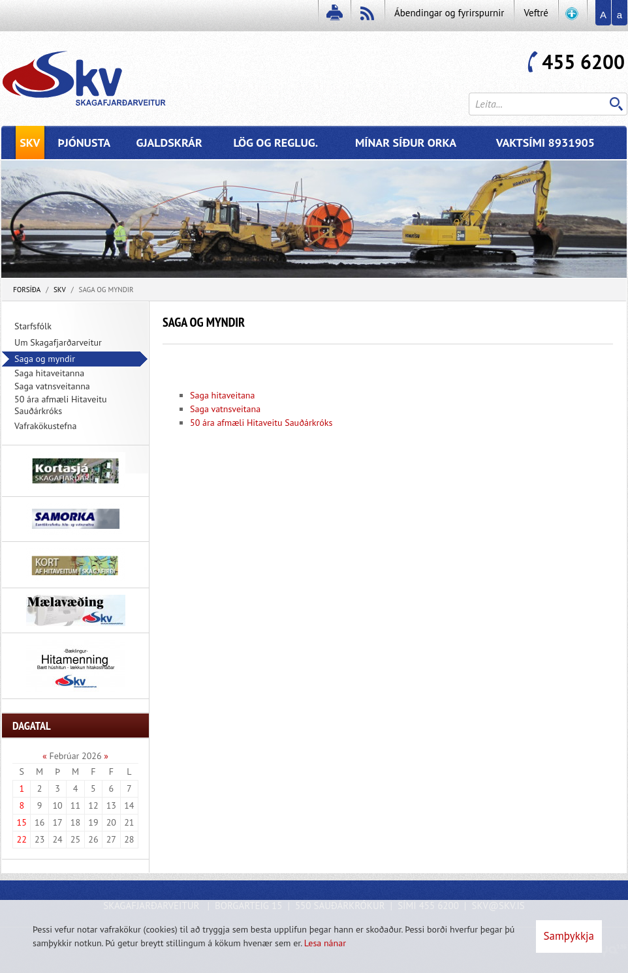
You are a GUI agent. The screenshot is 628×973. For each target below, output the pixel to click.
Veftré (536, 13)
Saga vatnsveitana (225, 409)
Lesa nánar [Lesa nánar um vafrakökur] (325, 943)
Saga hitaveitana (222, 395)
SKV (60, 289)
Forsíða (26, 289)
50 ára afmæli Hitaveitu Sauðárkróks (261, 422)
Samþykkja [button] (569, 936)
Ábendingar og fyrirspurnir (449, 13)
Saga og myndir (106, 289)
